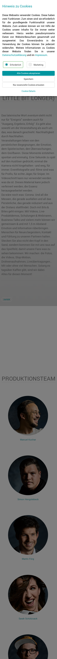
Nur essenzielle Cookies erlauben (28, 84)
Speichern (28, 79)
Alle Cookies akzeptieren (28, 73)
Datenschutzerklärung (14, 55)
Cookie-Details (28, 91)
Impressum (41, 55)
